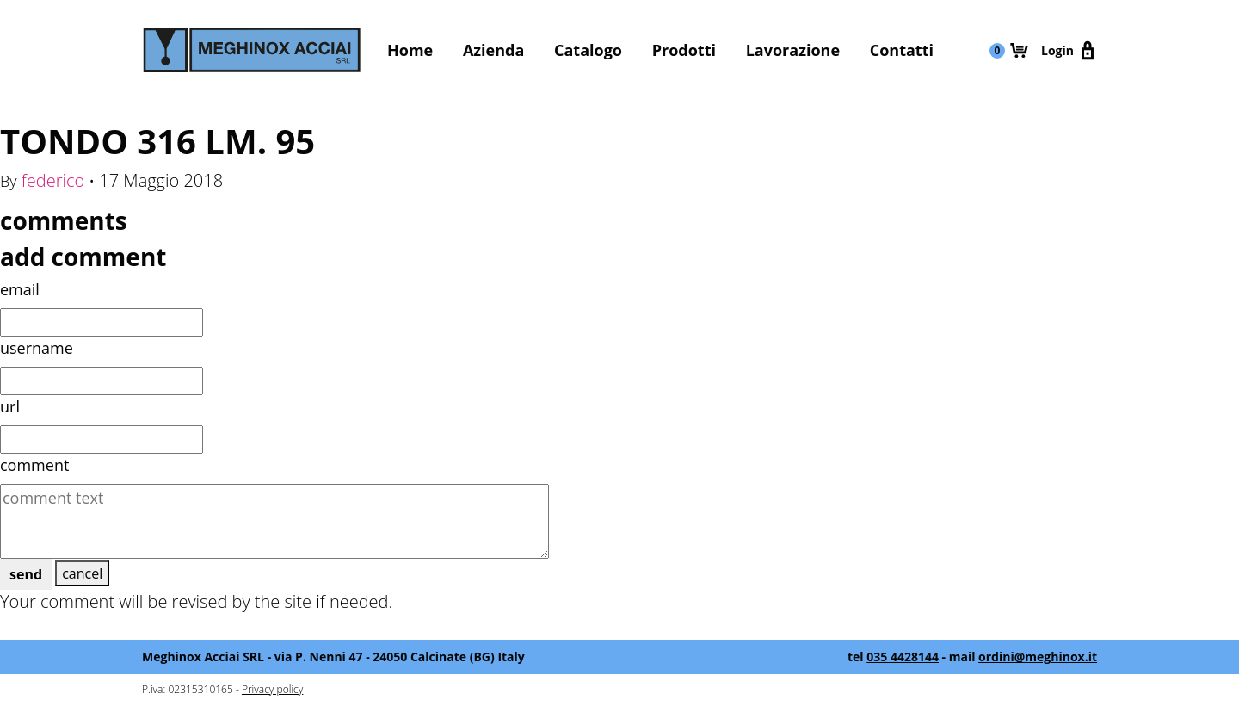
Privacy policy (272, 689)
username (36, 348)
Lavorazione (793, 50)
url (10, 406)
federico (53, 180)
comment (34, 465)
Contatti (902, 50)
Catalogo (588, 50)
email (20, 289)
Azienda (493, 50)
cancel (82, 573)
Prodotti (684, 50)
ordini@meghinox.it (1037, 656)
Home (410, 50)
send (25, 574)
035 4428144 (902, 656)
